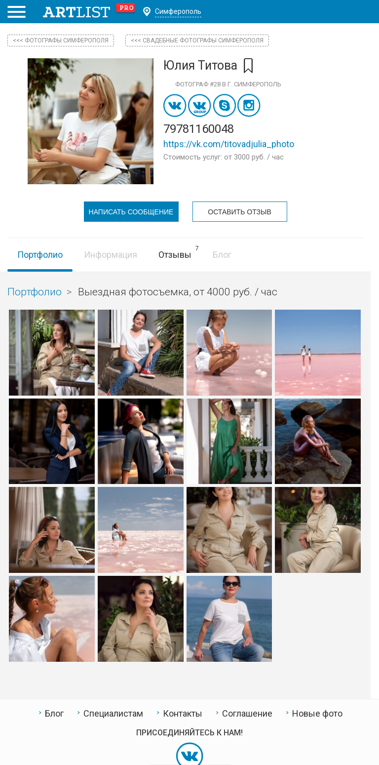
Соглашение (247, 712)
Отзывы (174, 253)
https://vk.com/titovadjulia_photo (228, 144)
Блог (222, 253)
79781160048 (198, 129)
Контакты (182, 712)
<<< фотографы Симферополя (61, 40)
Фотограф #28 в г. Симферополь (228, 84)
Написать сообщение (131, 212)
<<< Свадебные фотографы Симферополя (197, 40)
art (89, 12)
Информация (110, 253)
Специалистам (113, 712)
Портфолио (40, 253)
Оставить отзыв (239, 212)
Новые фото (317, 712)
